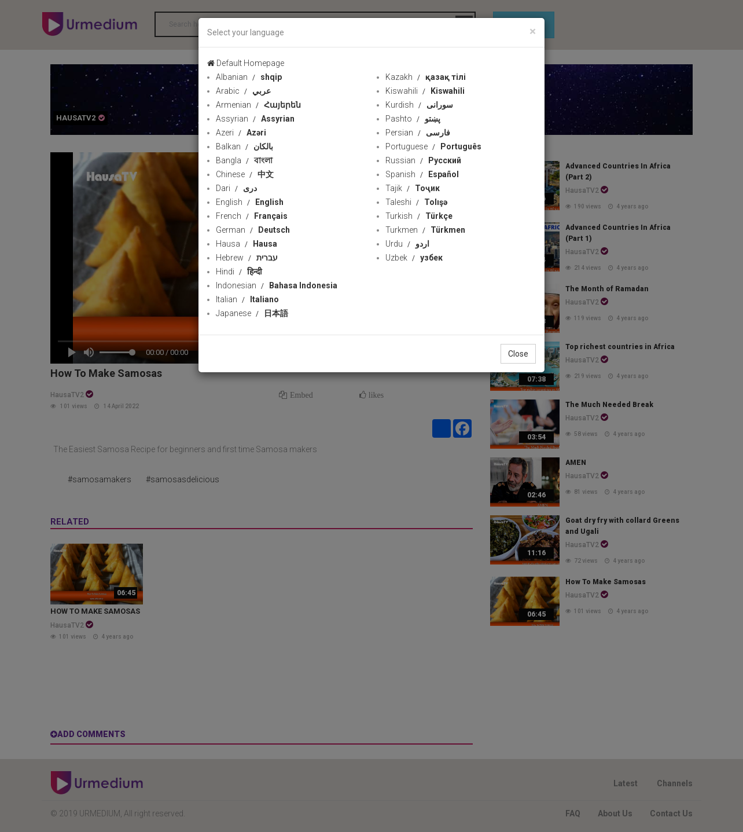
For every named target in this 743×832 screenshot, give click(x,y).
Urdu (407, 243)
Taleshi (416, 202)
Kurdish (419, 104)
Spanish (422, 174)
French (252, 216)
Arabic (243, 91)
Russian (423, 160)
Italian (247, 299)
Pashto (412, 118)
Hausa (246, 243)
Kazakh (425, 77)
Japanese (252, 313)
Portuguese (433, 146)
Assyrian (255, 118)
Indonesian (276, 285)
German (253, 229)
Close (518, 353)
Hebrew (247, 257)
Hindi (239, 271)
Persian (417, 132)
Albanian (249, 77)
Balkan (244, 146)
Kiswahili (425, 91)
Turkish (419, 216)
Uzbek (414, 257)
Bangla (244, 160)
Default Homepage (245, 63)
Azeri (241, 132)
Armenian (258, 104)
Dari (236, 188)
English (250, 202)
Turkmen (425, 229)
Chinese (245, 174)
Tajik (412, 188)
